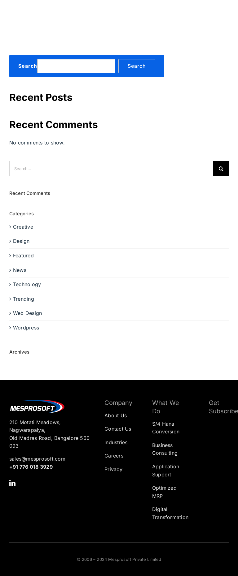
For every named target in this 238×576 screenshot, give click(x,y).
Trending (23, 299)
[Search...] (111, 168)
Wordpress (26, 328)
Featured (23, 255)
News (19, 270)
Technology (27, 284)
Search (27, 66)
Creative (23, 227)
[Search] (221, 168)
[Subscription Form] (214, 450)
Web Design (27, 313)
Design (21, 241)
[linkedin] (12, 483)
